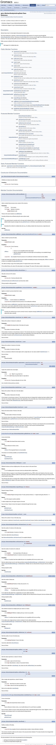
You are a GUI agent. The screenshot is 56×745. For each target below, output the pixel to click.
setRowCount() (15, 280)
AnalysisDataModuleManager (10, 155)
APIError (6, 251)
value (15, 72)
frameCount (16, 51)
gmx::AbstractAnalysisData (13, 428)
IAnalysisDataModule (24, 108)
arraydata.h (24, 738)
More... (35, 53)
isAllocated (16, 58)
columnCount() (7, 571)
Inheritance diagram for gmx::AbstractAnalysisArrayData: (13, 23)
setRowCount (21, 123)
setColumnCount (22, 119)
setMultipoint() (8, 479)
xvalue (15, 69)
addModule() (19, 213)
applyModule (17, 108)
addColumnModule (18, 105)
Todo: (2, 43)
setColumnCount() (6, 280)
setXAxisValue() (30, 664)
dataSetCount (17, 80)
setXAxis (20, 130)
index (24, 90)
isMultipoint (16, 76)
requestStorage (17, 97)
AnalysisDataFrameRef (8, 90)
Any (12, 256)
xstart (15, 62)
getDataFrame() (25, 221)
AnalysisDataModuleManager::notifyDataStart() (35, 561)
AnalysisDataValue (8, 72)
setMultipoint (21, 151)
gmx (1, 10)
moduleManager (22, 155)
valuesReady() (41, 519)
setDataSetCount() (16, 399)
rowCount (16, 55)
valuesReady (21, 140)
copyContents (10, 165)
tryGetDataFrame (17, 90)
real (12, 62)
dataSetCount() (43, 351)
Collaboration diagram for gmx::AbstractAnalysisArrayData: (14, 25)
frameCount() (16, 519)
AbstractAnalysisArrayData (9, 10)
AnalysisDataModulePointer (28, 101)
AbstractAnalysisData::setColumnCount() (12, 536)
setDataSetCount (22, 144)
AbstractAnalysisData (21, 35)
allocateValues (22, 126)
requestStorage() (38, 416)
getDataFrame (17, 94)
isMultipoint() (7, 627)
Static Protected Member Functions (50, 13)
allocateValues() (14, 534)
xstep (15, 65)
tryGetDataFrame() (23, 452)
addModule (16, 101)
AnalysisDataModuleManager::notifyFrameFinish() (13, 426)
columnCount (17, 83)
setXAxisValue (22, 133)
